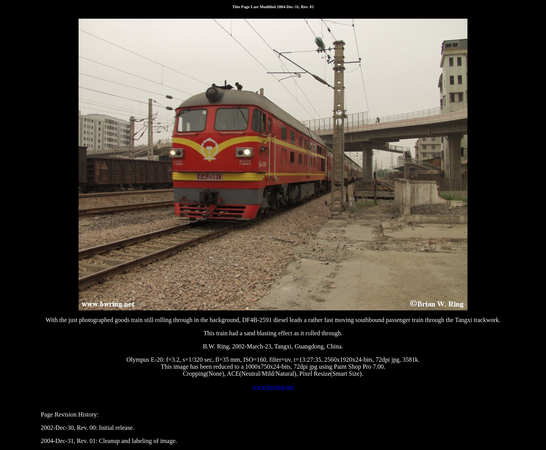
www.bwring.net (273, 386)
